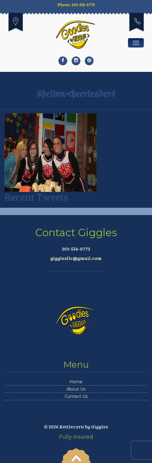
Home (76, 381)
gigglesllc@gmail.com (76, 258)
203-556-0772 (136, 22)
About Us (76, 389)
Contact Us (76, 396)
